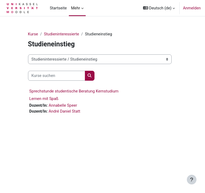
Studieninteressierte (61, 34)
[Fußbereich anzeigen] (191, 179)
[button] (159, 8)
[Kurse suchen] (56, 75)
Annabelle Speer (63, 105)
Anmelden (192, 8)
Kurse (33, 34)
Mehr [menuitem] (75, 8)
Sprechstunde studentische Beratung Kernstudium (74, 91)
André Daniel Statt (64, 111)
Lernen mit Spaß (43, 98)
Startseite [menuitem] (58, 8)
